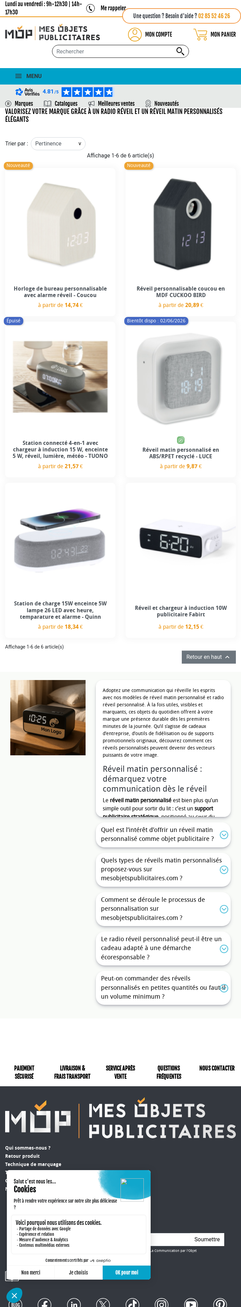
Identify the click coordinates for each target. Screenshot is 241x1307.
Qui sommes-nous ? (27, 1148)
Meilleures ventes (116, 103)
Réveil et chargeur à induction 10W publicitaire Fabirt (181, 611)
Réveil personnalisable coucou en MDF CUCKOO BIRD (181, 291)
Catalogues (66, 103)
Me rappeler (113, 8)
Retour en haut (208, 657)
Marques (24, 103)
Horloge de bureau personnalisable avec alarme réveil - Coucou (60, 291)
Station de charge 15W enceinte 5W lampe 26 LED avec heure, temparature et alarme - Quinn (60, 610)
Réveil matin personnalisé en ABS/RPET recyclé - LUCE (180, 453)
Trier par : (16, 143)
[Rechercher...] (120, 51)
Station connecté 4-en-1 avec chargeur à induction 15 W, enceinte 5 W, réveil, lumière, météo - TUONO (60, 449)
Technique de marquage (33, 1164)
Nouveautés (166, 103)
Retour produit (22, 1156)
